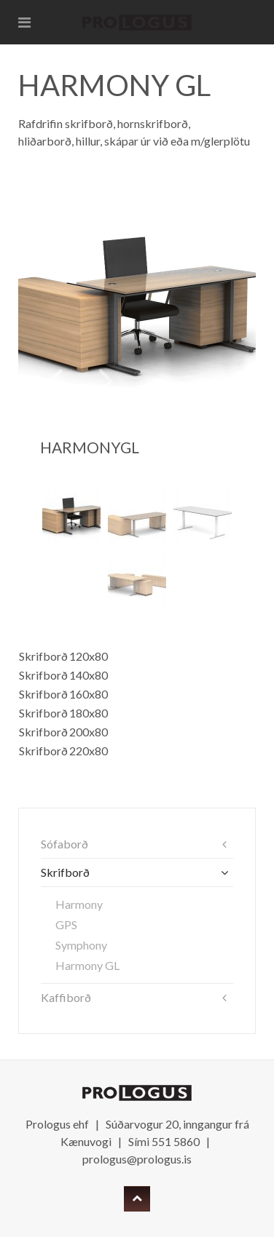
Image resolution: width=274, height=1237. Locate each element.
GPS (66, 924)
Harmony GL (87, 965)
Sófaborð (64, 844)
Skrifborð (65, 872)
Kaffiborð (66, 997)
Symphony (81, 945)
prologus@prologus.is (137, 1159)
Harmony (79, 904)
